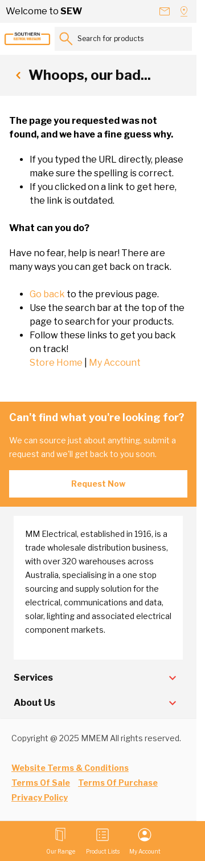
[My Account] (145, 841)
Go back (47, 294)
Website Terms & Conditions (70, 768)
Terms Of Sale (40, 782)
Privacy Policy (39, 797)
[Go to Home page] (27, 39)
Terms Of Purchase (118, 782)
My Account (115, 362)
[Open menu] (60, 841)
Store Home (56, 362)
